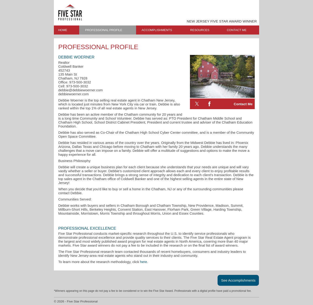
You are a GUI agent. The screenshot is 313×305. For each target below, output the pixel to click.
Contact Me (243, 104)
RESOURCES (199, 30)
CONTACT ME (237, 30)
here (143, 262)
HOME (62, 30)
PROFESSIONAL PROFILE (103, 30)
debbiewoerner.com (73, 94)
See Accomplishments (238, 280)
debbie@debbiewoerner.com (80, 90)
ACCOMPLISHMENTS (157, 30)
